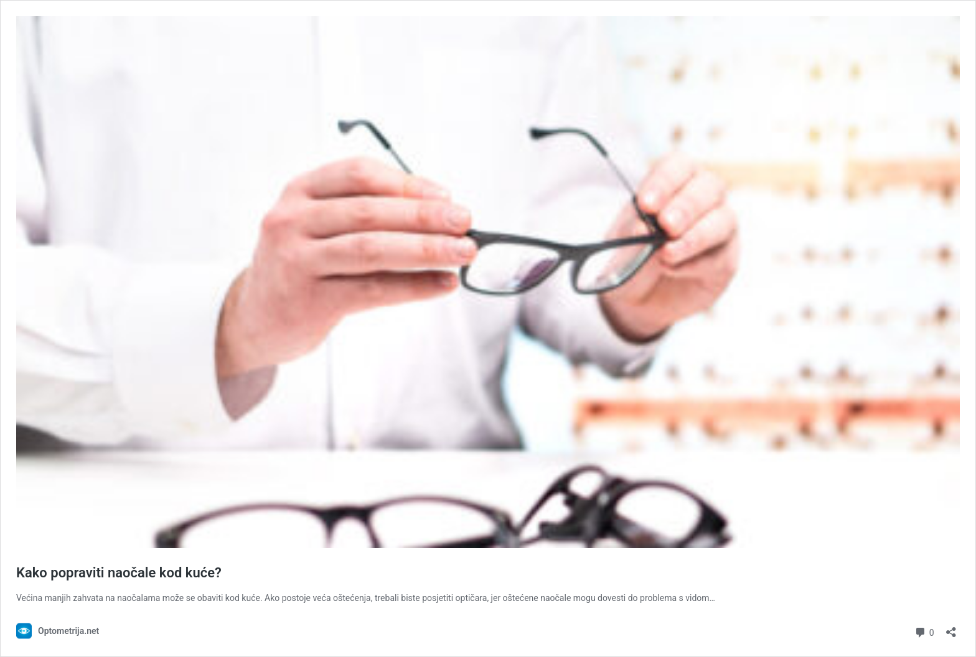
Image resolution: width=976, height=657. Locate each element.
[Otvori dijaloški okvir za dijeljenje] (951, 628)
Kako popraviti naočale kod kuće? (119, 572)
